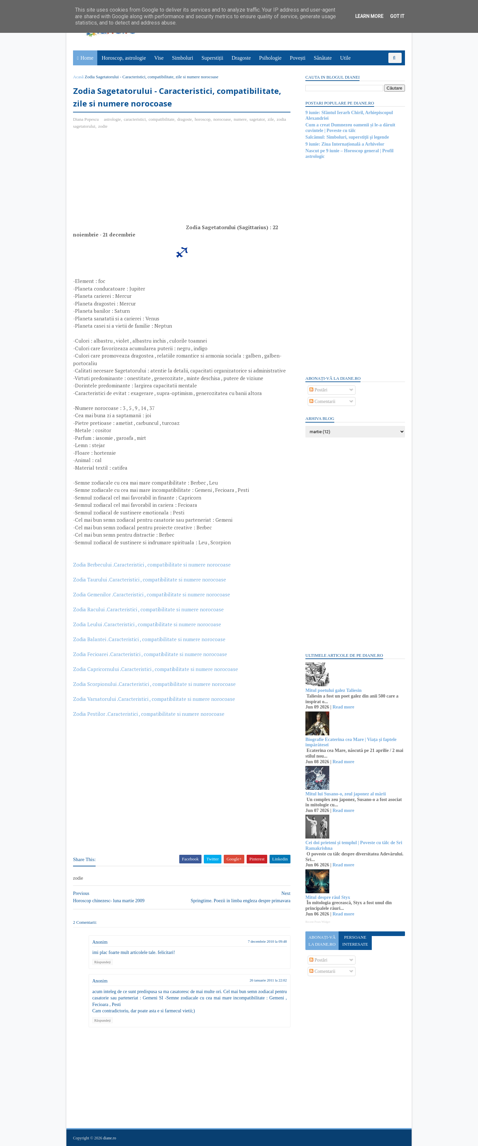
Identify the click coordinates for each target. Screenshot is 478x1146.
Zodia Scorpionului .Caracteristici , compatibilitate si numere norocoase (154, 684)
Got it (397, 16)
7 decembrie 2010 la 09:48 (267, 941)
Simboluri (182, 58)
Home (86, 58)
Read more (343, 707)
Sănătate (323, 58)
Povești (297, 58)
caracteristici (135, 119)
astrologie (112, 119)
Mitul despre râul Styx (327, 897)
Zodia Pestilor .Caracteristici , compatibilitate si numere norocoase (148, 713)
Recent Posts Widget (317, 921)
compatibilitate (162, 119)
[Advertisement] (129, 182)
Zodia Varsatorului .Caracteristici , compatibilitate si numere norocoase (154, 699)
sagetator (257, 119)
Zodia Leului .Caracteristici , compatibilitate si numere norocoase (147, 624)
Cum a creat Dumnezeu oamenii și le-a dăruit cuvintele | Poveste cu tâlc (350, 127)
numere (240, 119)
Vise (159, 58)
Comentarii (322, 401)
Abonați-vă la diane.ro (322, 941)
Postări (318, 389)
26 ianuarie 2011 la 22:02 (268, 980)
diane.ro (109, 1138)
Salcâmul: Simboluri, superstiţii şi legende (347, 137)
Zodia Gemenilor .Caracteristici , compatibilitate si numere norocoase (151, 594)
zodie (103, 126)
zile (271, 119)
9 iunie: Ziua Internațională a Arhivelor (344, 144)
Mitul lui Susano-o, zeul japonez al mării (345, 793)
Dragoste (241, 58)
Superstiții (212, 58)
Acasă (78, 76)
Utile (345, 58)
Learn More (369, 16)
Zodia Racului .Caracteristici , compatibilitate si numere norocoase (148, 609)
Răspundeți (102, 962)
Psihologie (270, 58)
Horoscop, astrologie (124, 58)
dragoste (184, 119)
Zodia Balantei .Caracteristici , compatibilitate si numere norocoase (149, 639)
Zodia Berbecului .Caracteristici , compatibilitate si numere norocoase (152, 564)
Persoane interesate (355, 941)
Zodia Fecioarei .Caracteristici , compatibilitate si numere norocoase (150, 654)
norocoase (222, 119)
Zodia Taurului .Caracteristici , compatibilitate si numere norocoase (149, 579)
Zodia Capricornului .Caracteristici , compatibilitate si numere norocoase (155, 669)
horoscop (203, 119)
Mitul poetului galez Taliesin (333, 690)
